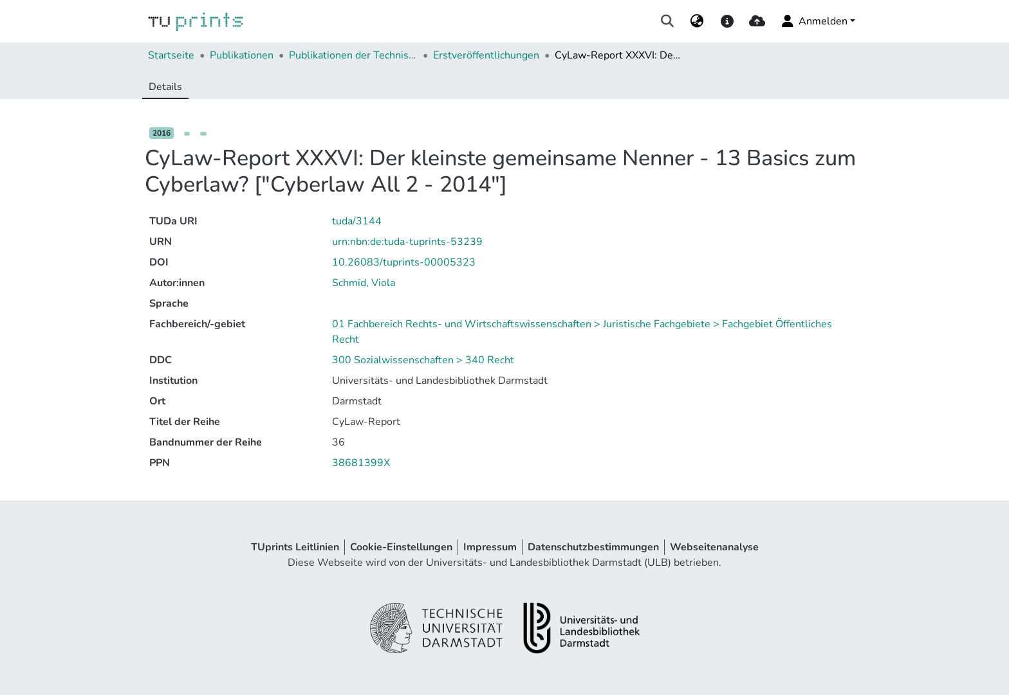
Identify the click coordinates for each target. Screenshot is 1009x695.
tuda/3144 (357, 221)
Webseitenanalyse (714, 547)
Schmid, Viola (363, 283)
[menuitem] (697, 21)
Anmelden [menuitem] (813, 21)
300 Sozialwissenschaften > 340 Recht (423, 360)
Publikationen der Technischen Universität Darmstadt (353, 55)
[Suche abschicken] (668, 21)
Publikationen (241, 55)
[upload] (757, 21)
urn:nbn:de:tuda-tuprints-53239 (407, 242)
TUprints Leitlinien (295, 547)
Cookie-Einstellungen (401, 547)
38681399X (361, 463)
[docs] (727, 21)
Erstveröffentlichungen (486, 55)
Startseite (171, 55)
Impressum (490, 547)
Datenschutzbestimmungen (593, 547)
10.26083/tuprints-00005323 (404, 262)
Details (165, 87)
